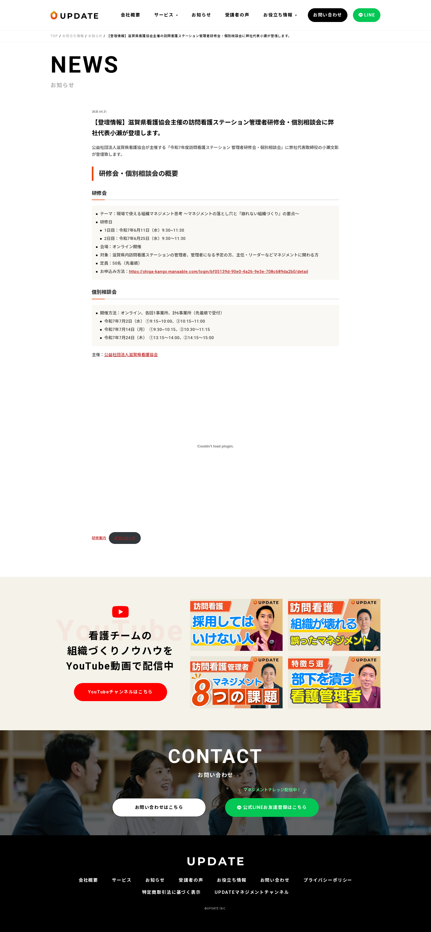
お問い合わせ (275, 880)
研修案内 (99, 538)
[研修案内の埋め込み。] (215, 446)
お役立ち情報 (278, 15)
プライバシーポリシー (328, 880)
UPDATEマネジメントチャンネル (252, 892)
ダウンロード (125, 538)
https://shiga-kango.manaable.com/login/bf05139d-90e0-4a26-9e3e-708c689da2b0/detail (218, 271)
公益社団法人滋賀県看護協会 (131, 354)
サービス (164, 15)
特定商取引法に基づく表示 (171, 892)
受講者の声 (237, 15)
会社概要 (130, 15)
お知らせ (201, 15)
